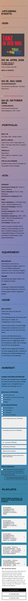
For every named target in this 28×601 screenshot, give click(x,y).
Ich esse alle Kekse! (14, 590)
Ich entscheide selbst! (14, 594)
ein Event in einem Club (7, 395)
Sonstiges (4, 402)
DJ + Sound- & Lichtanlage (8, 414)
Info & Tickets (7, 70)
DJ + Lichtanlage (6, 412)
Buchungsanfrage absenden (15, 478)
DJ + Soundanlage (6, 410)
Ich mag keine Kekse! (14, 598)
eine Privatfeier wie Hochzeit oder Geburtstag (12, 397)
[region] (14, 583)
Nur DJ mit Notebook (7, 408)
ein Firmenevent (6, 399)
